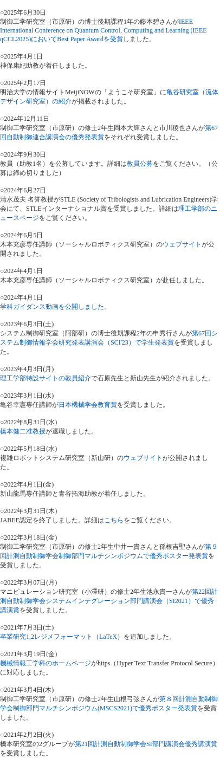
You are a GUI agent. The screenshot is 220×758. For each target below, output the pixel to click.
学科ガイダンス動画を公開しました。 (55, 306)
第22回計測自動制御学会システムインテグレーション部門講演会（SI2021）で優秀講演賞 (109, 601)
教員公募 (140, 163)
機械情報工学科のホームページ (45, 663)
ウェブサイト (182, 244)
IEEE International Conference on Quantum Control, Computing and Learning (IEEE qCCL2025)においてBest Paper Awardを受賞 (103, 30)
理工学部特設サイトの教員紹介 (45, 378)
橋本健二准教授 (23, 431)
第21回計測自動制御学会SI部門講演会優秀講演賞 (146, 744)
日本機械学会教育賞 (88, 405)
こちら (114, 520)
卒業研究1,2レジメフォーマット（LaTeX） (62, 636)
